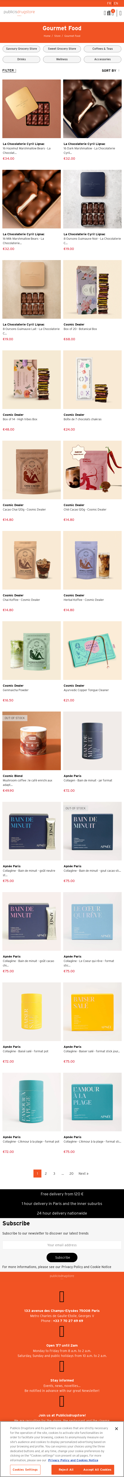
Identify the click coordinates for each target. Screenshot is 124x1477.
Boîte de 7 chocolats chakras (83, 419)
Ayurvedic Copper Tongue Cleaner (86, 690)
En (116, 3)
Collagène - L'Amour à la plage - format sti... (92, 1141)
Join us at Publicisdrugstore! (62, 1415)
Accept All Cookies (97, 1469)
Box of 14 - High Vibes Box (20, 419)
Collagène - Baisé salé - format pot (25, 1051)
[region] (62, 1449)
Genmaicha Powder (16, 690)
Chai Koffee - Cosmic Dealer (21, 600)
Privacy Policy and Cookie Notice (86, 1267)
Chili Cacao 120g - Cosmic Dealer (85, 509)
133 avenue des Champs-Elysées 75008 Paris (62, 1311)
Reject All (66, 1469)
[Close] (116, 1429)
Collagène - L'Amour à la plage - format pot (31, 1141)
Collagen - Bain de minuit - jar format (88, 780)
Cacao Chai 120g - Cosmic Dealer (24, 509)
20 (71, 1173)
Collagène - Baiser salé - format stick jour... (92, 1051)
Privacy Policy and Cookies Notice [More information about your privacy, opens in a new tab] (73, 1460)
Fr (109, 3)
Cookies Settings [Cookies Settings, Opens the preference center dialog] (25, 1469)
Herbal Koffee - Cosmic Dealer (84, 600)
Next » (83, 1173)
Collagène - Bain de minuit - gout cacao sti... (92, 870)
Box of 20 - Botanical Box (80, 329)
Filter (8, 70)
